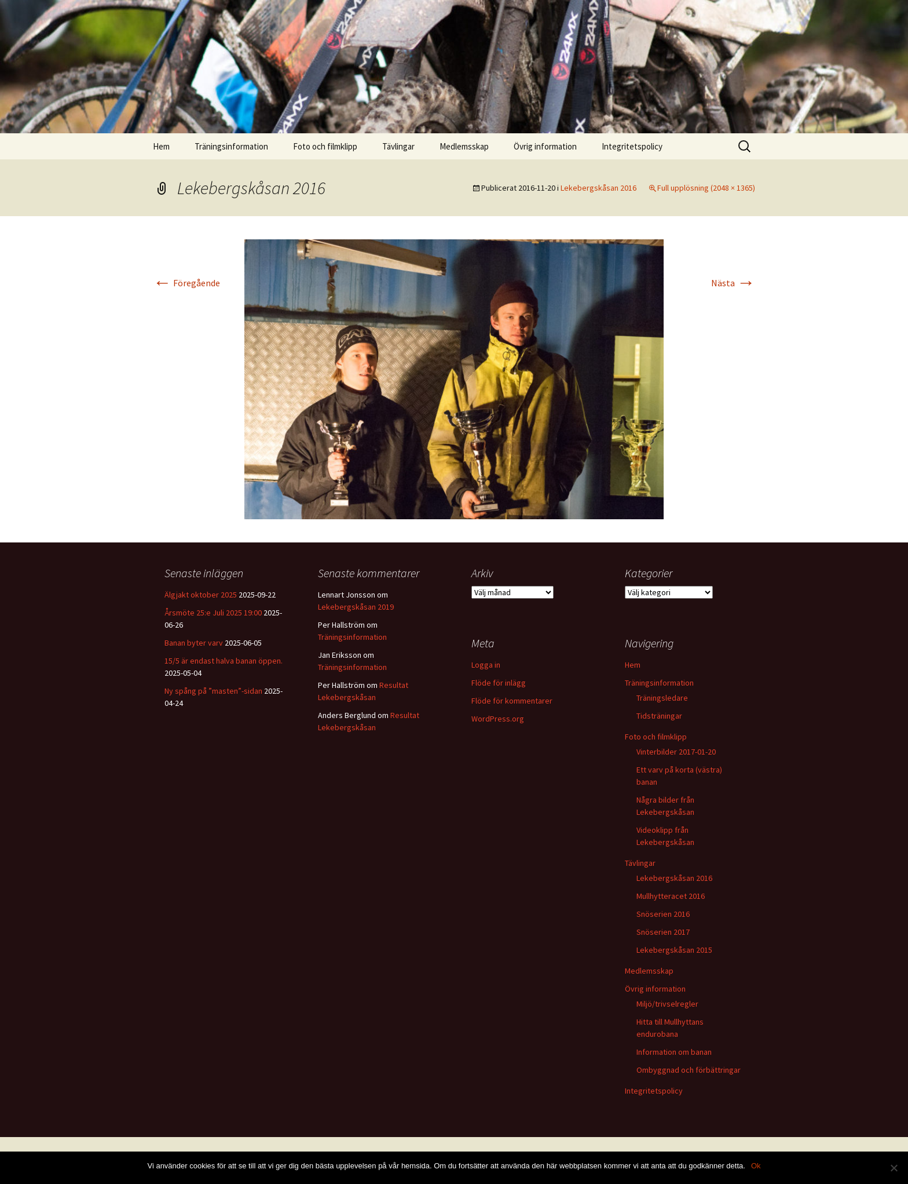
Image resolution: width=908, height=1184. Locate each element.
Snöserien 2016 (663, 914)
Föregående (186, 283)
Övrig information (545, 146)
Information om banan (674, 1052)
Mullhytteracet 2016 (670, 896)
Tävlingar (398, 146)
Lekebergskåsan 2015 (674, 950)
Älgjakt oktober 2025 (200, 594)
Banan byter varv (193, 642)
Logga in (485, 665)
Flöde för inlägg (498, 682)
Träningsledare (662, 698)
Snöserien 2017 (663, 932)
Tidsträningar (659, 716)
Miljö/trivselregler (667, 1004)
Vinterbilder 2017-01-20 (676, 751)
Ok (756, 1165)
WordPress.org (497, 718)
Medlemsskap (464, 146)
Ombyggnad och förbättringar (688, 1070)
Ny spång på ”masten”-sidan (213, 691)
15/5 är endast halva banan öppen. (223, 660)
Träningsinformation (231, 146)
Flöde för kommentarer (511, 700)
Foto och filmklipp (325, 146)
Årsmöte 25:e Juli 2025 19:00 (213, 612)
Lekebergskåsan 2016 (598, 188)
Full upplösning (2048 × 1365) (706, 188)
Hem (161, 146)
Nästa (733, 283)
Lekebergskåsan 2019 (356, 607)
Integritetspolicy (632, 146)
